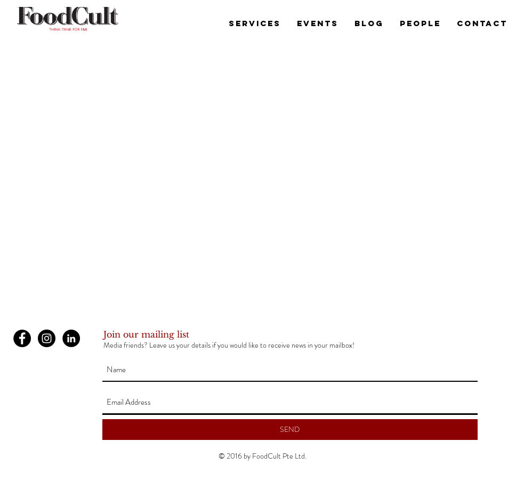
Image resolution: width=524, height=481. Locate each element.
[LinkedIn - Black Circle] (71, 338)
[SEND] (290, 429)
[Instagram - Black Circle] (46, 338)
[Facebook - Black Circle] (22, 338)
